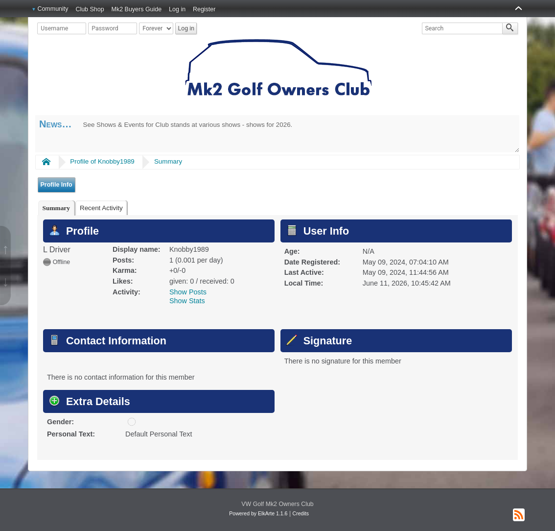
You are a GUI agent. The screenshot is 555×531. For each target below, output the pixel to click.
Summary (168, 161)
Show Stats (187, 301)
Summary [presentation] (56, 208)
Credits (301, 513)
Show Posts (188, 292)
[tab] (56, 208)
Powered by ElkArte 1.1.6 (258, 513)
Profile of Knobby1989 (102, 161)
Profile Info (56, 184)
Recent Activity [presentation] (101, 208)
